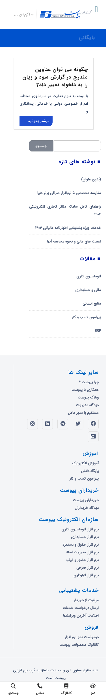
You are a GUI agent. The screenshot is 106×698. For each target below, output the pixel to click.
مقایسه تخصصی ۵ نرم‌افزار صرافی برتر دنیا (69, 193)
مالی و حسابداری (88, 290)
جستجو (41, 146)
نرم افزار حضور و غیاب (82, 560)
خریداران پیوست (86, 500)
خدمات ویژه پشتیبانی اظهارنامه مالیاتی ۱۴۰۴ (68, 228)
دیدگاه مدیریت (87, 405)
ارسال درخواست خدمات (81, 608)
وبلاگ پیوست (88, 397)
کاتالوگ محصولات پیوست (79, 645)
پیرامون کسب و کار (86, 317)
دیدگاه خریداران (87, 508)
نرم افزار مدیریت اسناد (82, 552)
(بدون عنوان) (91, 179)
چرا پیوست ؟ (89, 382)
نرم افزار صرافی (87, 568)
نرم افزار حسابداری (85, 537)
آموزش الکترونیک (85, 463)
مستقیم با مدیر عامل (83, 413)
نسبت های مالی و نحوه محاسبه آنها (74, 241)
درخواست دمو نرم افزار (82, 637)
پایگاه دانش (90, 471)
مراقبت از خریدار (86, 600)
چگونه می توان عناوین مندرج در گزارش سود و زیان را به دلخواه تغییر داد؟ (55, 77)
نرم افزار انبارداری (86, 575)
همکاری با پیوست (85, 390)
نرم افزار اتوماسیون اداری (80, 529)
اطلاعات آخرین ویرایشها (81, 616)
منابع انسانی (92, 304)
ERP (98, 331)
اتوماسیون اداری (88, 276)
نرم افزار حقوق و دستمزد (80, 545)
